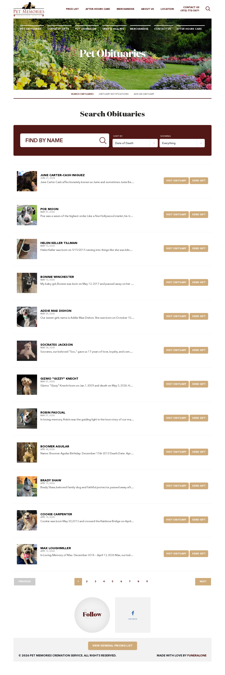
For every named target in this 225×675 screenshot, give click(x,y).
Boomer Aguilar (54, 446)
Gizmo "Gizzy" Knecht (59, 378)
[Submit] (103, 140)
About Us (147, 9)
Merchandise (125, 9)
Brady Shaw (50, 480)
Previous (25, 581)
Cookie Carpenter (56, 514)
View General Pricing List (112, 645)
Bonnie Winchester (57, 277)
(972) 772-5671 (190, 10)
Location (167, 9)
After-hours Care (98, 9)
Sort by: (118, 136)
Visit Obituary (177, 179)
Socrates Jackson (56, 344)
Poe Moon (49, 209)
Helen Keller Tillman (58, 243)
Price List (72, 9)
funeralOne (196, 655)
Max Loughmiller (55, 548)
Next (203, 581)
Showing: (165, 136)
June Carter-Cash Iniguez (62, 175)
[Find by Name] (58, 140)
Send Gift (200, 179)
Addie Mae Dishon (55, 310)
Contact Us (191, 7)
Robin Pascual (52, 412)
